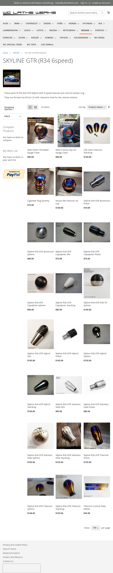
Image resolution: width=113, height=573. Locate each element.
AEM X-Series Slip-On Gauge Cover (66, 151)
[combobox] (86, 12)
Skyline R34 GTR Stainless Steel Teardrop (68, 456)
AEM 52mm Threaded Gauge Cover (38, 151)
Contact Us (8, 561)
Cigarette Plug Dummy (38, 200)
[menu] (56, 34)
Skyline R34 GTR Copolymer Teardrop (66, 304)
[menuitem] (6, 23)
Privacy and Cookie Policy (15, 544)
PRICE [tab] (7, 116)
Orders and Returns (13, 557)
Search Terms (9, 549)
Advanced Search (11, 553)
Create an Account (101, 2)
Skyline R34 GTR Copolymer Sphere (36, 304)
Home (5, 53)
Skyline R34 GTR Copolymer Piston (92, 253)
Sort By (82, 107)
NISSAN (16, 53)
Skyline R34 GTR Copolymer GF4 (63, 253)
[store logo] (30, 12)
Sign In (84, 2)
